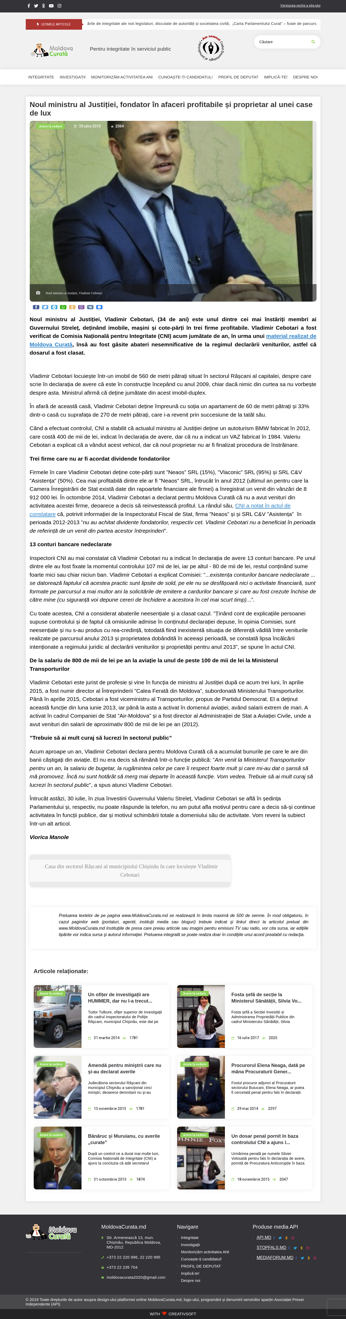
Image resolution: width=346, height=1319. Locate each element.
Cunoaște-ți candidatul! (201, 1259)
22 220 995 (150, 1257)
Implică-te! (190, 1273)
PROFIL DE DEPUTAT (201, 1266)
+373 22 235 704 (122, 1267)
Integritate (190, 1237)
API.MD (264, 1237)
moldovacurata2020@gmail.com (136, 1277)
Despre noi (190, 1280)
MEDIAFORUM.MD (275, 1257)
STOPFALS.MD (272, 1247)
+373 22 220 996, (123, 1257)
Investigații (190, 1244)
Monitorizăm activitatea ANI (205, 1252)
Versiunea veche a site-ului (300, 5)
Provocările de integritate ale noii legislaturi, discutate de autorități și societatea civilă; (164, 24)
